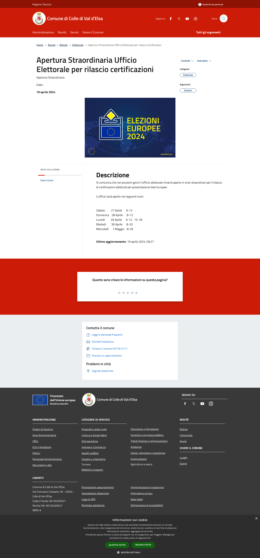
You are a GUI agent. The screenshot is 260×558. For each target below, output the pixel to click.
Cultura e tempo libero (94, 435)
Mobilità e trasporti (92, 470)
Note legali (137, 499)
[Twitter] (177, 18)
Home (39, 45)
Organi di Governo (42, 429)
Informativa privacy (142, 493)
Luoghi (183, 458)
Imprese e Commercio (94, 447)
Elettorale (77, 45)
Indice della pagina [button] (50, 169)
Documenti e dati (42, 465)
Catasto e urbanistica (93, 459)
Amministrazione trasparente (147, 487)
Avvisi (183, 441)
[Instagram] (194, 18)
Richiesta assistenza (93, 505)
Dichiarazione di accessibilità (147, 505)
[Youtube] (185, 18)
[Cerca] (224, 18)
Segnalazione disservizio (95, 493)
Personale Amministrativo (47, 459)
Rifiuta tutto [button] (143, 544)
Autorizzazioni (139, 459)
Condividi (188, 61)
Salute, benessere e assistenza (148, 453)
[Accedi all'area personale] (211, 4)
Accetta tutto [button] (117, 545)
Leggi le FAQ (89, 499)
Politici (36, 453)
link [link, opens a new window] (149, 538)
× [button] (256, 518)
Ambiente (136, 447)
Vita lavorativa (90, 441)
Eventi (183, 464)
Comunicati (186, 435)
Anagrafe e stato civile (94, 429)
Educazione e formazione (145, 429)
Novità (51, 45)
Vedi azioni (204, 61)
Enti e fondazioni (41, 447)
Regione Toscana (41, 4)
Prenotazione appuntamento (98, 487)
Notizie (63, 45)
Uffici (35, 441)
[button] (130, 552)
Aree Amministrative (44, 435)
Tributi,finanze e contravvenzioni (149, 441)
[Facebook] (169, 18)
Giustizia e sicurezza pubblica (147, 435)
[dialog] (130, 536)
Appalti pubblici (90, 453)
